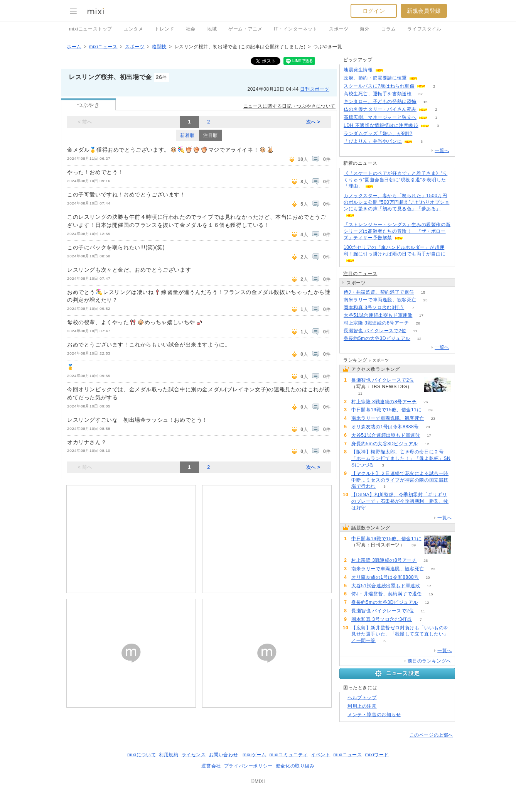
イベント (320, 754)
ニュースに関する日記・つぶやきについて (289, 106)
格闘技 (159, 46)
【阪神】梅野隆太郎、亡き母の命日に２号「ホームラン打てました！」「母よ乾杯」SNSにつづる (400, 458)
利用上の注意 (362, 706)
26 (418, 323)
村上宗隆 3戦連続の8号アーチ (376, 323)
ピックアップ (358, 60)
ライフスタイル (424, 29)
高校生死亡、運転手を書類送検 (377, 93)
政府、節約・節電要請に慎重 (375, 78)
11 (415, 331)
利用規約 (168, 754)
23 (425, 300)
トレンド (164, 29)
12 (419, 338)
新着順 (187, 135)
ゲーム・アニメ (245, 29)
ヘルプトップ (362, 697)
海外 (364, 29)
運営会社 (211, 766)
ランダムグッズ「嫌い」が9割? (378, 133)
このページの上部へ (431, 735)
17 (421, 315)
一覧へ (442, 150)
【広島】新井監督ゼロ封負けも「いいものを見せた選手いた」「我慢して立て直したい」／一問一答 (400, 634)
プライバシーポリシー (248, 766)
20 (427, 427)
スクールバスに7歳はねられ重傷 (379, 86)
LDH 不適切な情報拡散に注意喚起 (381, 125)
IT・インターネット (295, 29)
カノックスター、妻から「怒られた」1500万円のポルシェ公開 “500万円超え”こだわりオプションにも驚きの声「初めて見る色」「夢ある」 (396, 202)
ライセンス (194, 754)
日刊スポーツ (314, 89)
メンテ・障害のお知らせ (374, 714)
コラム (388, 29)
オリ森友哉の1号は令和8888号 (385, 426)
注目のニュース (360, 273)
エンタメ (133, 29)
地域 (212, 29)
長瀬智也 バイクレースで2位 (375, 330)
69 (421, 134)
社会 (191, 29)
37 (420, 94)
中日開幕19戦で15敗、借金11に (386, 409)
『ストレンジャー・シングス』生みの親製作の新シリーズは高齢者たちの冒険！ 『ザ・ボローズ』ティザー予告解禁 (397, 231)
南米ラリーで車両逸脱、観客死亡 (380, 300)
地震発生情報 (358, 70)
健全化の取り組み (295, 766)
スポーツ (338, 29)
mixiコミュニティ (289, 754)
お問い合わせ (223, 754)
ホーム (74, 46)
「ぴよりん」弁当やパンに (373, 141)
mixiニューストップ (90, 29)
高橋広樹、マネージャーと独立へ (380, 117)
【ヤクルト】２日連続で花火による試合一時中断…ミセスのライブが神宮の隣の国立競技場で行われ (400, 480)
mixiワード (377, 754)
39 (430, 410)
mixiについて (141, 754)
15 (425, 102)
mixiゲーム (254, 754)
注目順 (210, 135)
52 (426, 78)
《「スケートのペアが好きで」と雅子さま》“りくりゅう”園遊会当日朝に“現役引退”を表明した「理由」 (395, 180)
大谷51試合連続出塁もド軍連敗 (378, 315)
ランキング (355, 360)
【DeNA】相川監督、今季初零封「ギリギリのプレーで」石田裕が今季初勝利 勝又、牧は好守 (400, 501)
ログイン (374, 11)
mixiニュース (103, 46)
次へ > (313, 122)
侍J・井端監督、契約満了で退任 (379, 292)
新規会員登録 (424, 11)
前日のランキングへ (429, 661)
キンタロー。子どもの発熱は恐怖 (380, 101)
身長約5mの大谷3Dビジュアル (377, 338)
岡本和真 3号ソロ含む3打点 (374, 307)
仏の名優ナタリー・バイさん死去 (380, 109)
